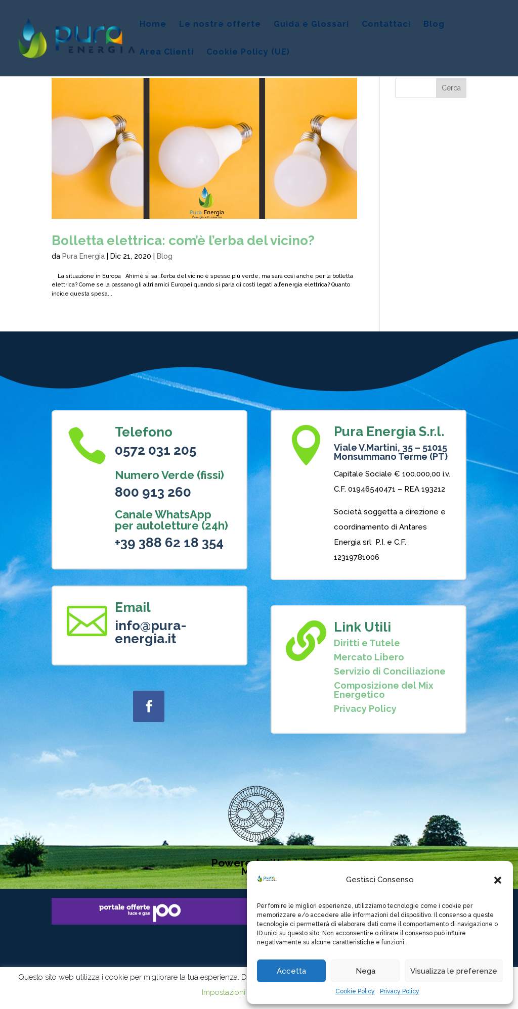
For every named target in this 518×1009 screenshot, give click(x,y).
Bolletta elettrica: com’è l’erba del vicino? (183, 240)
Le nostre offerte (220, 25)
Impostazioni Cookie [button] (237, 992)
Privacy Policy (399, 991)
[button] (498, 880)
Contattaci (386, 25)
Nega (365, 971)
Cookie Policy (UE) (248, 53)
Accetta (291, 971)
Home (153, 25)
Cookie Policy (355, 991)
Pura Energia (83, 256)
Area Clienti (167, 53)
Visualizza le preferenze (453, 971)
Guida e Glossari (311, 25)
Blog (434, 25)
